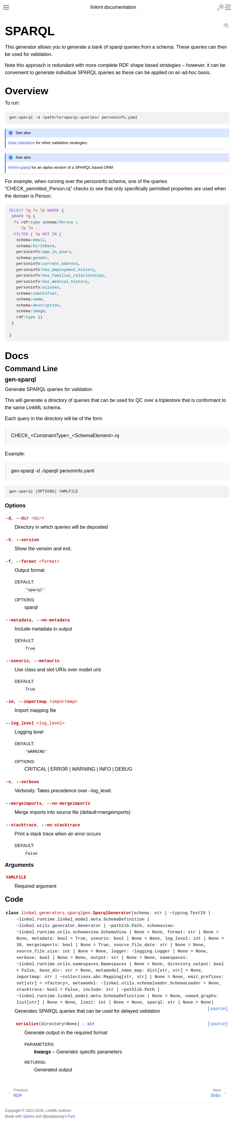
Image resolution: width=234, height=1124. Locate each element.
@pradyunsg (53, 1116)
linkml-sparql (19, 167)
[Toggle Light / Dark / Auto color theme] (220, 7)
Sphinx (28, 1116)
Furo (71, 1116)
